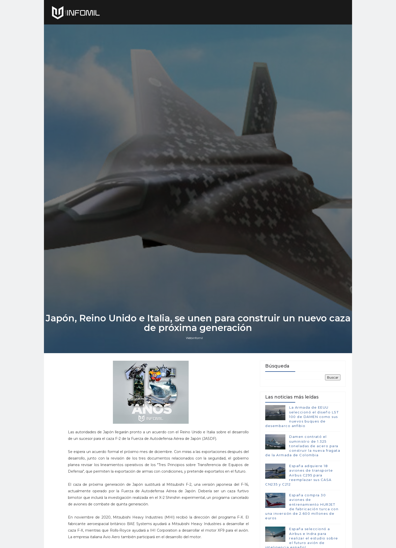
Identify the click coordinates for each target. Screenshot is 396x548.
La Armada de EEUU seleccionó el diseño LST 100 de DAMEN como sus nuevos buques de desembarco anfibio (302, 416)
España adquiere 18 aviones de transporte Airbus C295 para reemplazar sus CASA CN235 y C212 (299, 475)
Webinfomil (194, 338)
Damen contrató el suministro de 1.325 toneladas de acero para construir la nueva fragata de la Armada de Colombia (302, 446)
